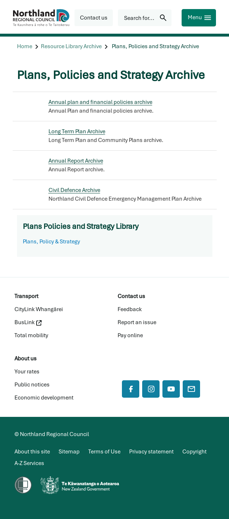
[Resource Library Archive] (71, 46)
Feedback (130, 309)
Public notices (32, 384)
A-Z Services (29, 463)
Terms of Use (104, 451)
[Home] (24, 46)
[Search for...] (145, 17)
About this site (32, 451)
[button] (93, 17)
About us (25, 358)
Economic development (43, 397)
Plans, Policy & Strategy (51, 241)
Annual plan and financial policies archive (100, 102)
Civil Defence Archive (74, 190)
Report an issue (137, 322)
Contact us (131, 296)
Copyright (194, 451)
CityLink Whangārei (38, 309)
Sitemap (69, 451)
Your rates (26, 371)
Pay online (130, 335)
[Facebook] (130, 389)
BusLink (28, 322)
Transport (26, 296)
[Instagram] (151, 389)
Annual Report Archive (75, 160)
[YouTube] (171, 389)
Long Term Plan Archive (76, 131)
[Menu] (199, 17)
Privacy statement (151, 451)
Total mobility (31, 335)
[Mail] (191, 389)
